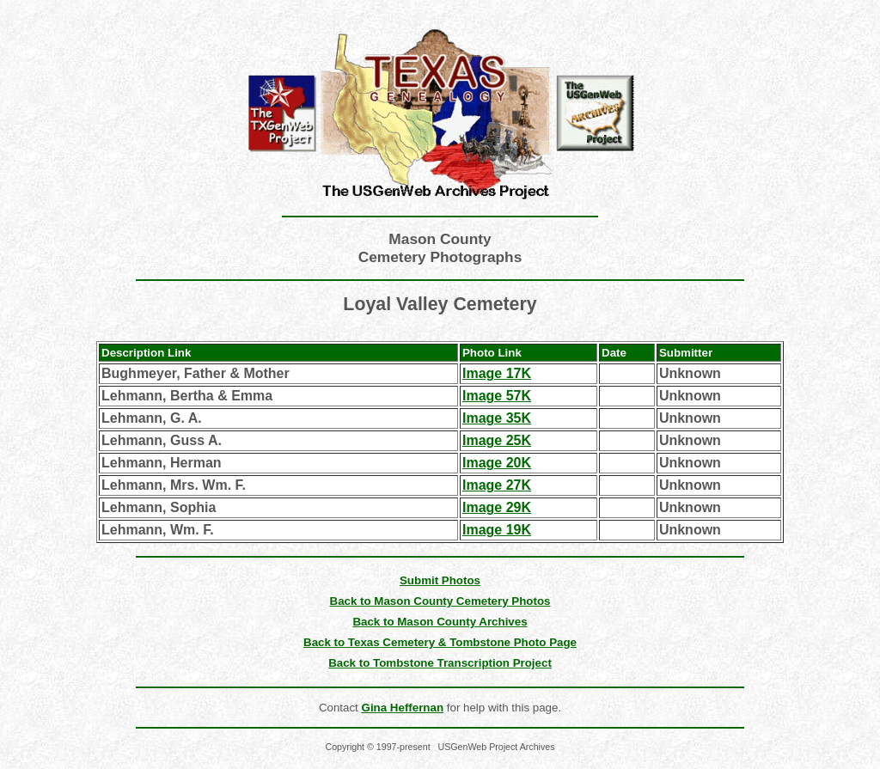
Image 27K (496, 485)
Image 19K (496, 529)
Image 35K (496, 418)
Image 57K (496, 395)
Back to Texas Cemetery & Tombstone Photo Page (440, 642)
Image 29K (496, 507)
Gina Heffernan (403, 707)
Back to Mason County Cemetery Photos (440, 601)
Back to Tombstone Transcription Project (440, 662)
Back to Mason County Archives (439, 621)
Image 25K (496, 440)
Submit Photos (440, 580)
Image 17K (496, 373)
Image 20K (496, 462)
